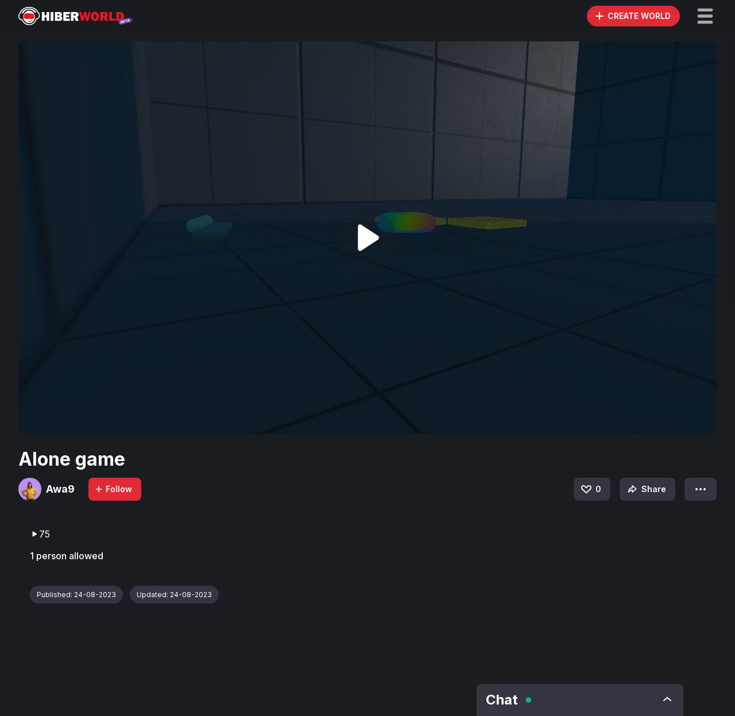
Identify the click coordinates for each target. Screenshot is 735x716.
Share (645, 489)
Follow (113, 489)
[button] (705, 16)
